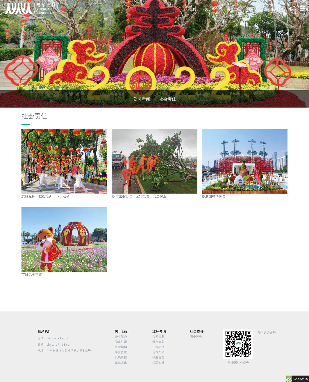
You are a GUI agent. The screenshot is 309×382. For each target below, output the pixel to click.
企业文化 (121, 362)
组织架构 (121, 347)
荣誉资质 (121, 352)
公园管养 (158, 336)
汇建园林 (158, 362)
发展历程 (121, 357)
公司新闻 (141, 99)
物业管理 (158, 357)
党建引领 (121, 342)
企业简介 (121, 336)
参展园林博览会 (214, 196)
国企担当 (196, 336)
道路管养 (158, 342)
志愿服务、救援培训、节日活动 (45, 196)
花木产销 (158, 352)
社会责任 (167, 99)
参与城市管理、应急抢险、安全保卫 (139, 196)
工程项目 (158, 347)
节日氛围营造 (31, 274)
